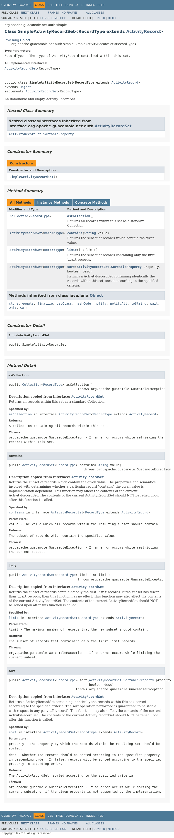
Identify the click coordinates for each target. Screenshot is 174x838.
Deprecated (74, 5)
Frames (53, 12)
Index (90, 5)
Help (100, 5)
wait (154, 303)
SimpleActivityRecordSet (31, 177)
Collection (19, 216)
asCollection (78, 216)
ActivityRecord (143, 31)
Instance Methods (53, 202)
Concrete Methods (91, 202)
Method (60, 18)
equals (28, 303)
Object (25, 87)
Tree (59, 5)
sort (71, 267)
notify (100, 303)
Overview (8, 5)
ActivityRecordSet (21, 68)
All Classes (95, 12)
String (90, 233)
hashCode (83, 303)
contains (74, 233)
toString (138, 303)
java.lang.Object (17, 40)
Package (25, 5)
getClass (64, 303)
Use (50, 5)
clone (13, 303)
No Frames (70, 12)
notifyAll (118, 303)
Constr (46, 18)
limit (72, 250)
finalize (45, 303)
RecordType (40, 216)
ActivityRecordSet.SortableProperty (41, 134)
